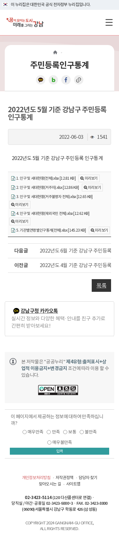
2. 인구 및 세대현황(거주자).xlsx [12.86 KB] (45, 187)
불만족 (90, 432)
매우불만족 (62, 442)
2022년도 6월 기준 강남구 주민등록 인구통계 (75, 250)
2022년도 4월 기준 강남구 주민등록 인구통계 (75, 265)
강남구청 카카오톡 (39, 311)
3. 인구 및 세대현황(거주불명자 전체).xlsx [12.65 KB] (52, 197)
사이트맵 (73, 484)
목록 (101, 285)
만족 (56, 432)
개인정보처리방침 (36, 477)
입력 (59, 451)
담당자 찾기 (88, 477)
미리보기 (91, 178)
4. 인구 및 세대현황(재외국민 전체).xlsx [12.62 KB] (50, 213)
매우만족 (35, 432)
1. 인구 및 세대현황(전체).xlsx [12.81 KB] (43, 178)
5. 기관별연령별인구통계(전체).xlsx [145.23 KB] (48, 230)
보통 (72, 432)
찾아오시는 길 (50, 484)
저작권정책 (65, 477)
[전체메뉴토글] (109, 22)
